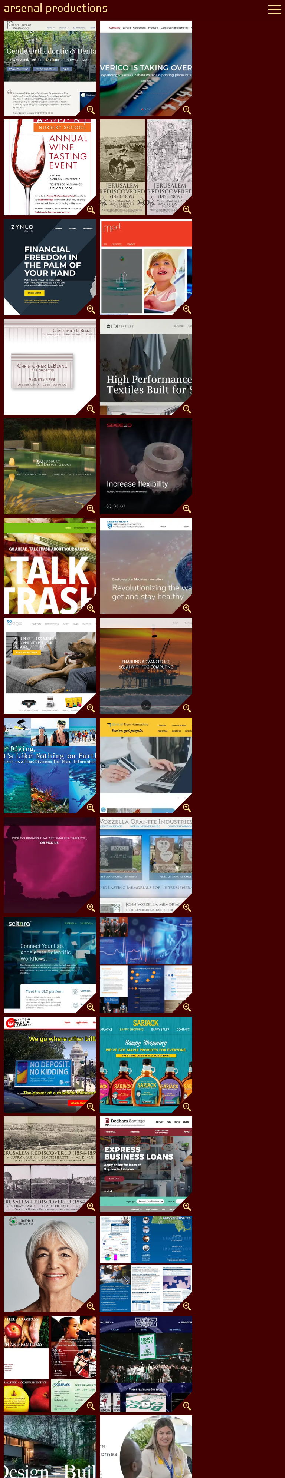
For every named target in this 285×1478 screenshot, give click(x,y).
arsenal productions (57, 9)
